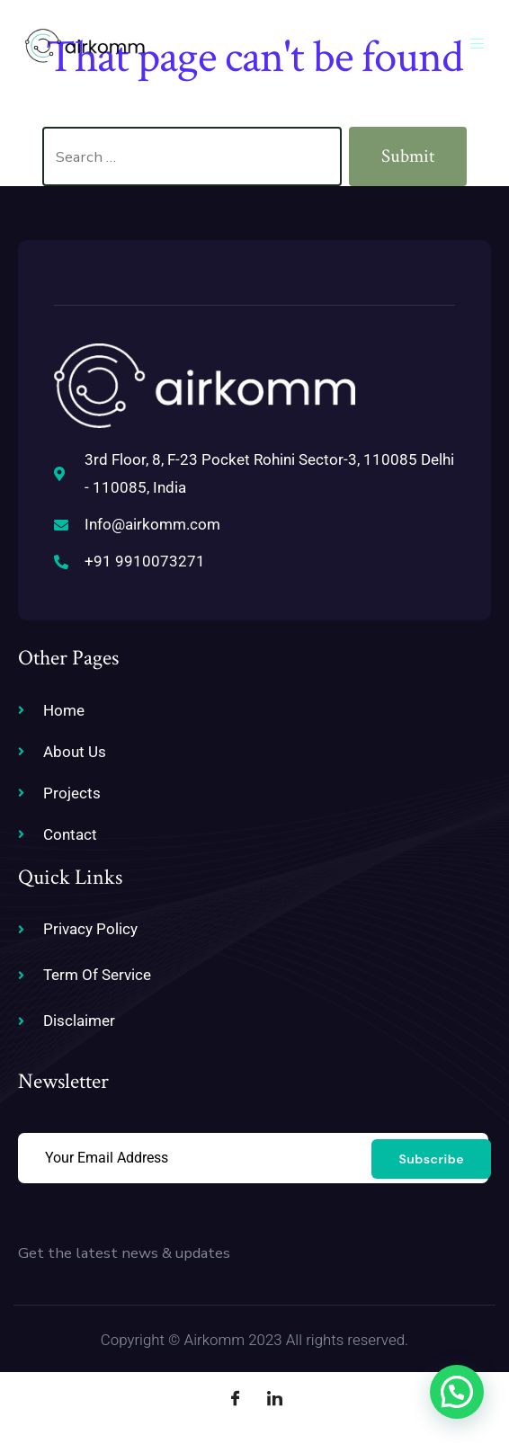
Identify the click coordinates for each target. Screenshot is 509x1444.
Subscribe (431, 1159)
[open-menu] (480, 45)
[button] (457, 1392)
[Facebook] (234, 1399)
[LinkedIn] (274, 1399)
